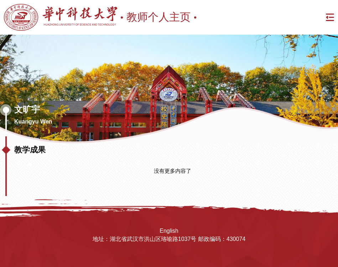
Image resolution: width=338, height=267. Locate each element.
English (169, 231)
